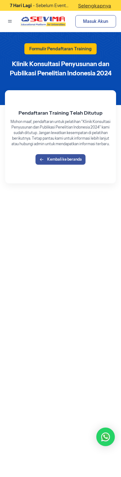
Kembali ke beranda (60, 159)
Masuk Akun (95, 21)
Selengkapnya (94, 5)
